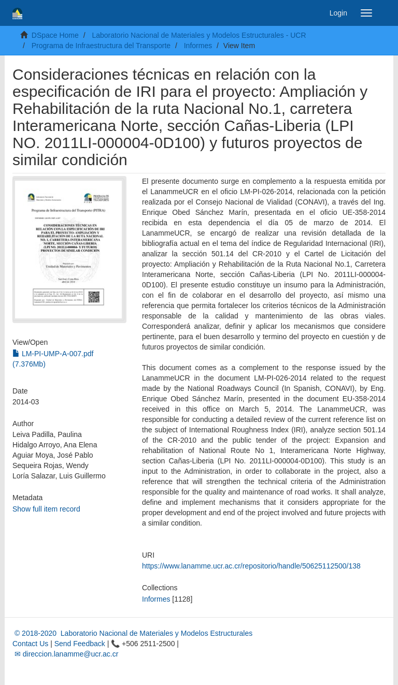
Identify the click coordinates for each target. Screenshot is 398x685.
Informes (198, 45)
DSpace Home (55, 35)
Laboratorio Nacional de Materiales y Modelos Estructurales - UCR (199, 35)
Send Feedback (79, 643)
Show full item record (46, 509)
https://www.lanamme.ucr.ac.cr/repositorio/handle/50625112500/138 (251, 566)
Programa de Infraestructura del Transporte (101, 45)
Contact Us (30, 643)
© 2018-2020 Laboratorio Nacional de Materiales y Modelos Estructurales (132, 633)
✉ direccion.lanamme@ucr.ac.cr (65, 654)
